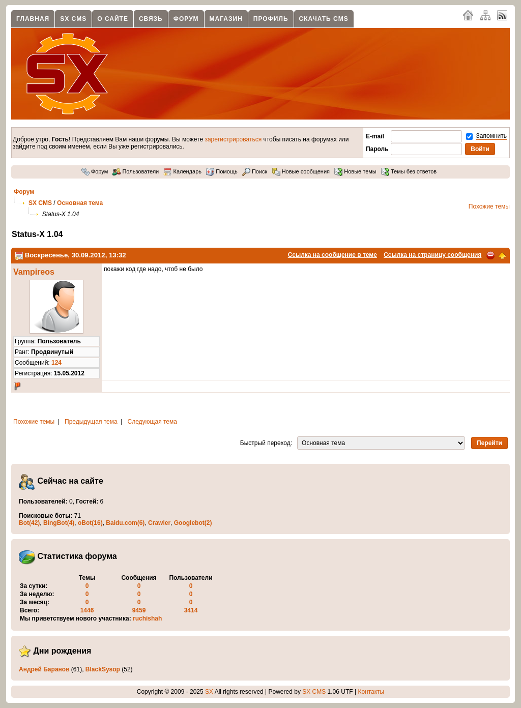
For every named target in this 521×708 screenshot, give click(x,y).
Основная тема (80, 202)
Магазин (226, 18)
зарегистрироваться (233, 139)
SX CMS (73, 18)
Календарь (182, 171)
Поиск (255, 171)
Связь (151, 18)
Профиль (270, 18)
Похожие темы (489, 206)
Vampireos (33, 272)
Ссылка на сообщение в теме (332, 254)
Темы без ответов (409, 171)
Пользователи (135, 171)
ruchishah (147, 618)
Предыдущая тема (91, 421)
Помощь (222, 171)
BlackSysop (102, 669)
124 (56, 362)
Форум (186, 18)
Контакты (371, 691)
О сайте (112, 18)
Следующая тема (152, 421)
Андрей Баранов (44, 669)
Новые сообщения (301, 171)
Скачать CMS (324, 18)
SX (209, 691)
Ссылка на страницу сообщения (432, 254)
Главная (32, 18)
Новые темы (355, 171)
